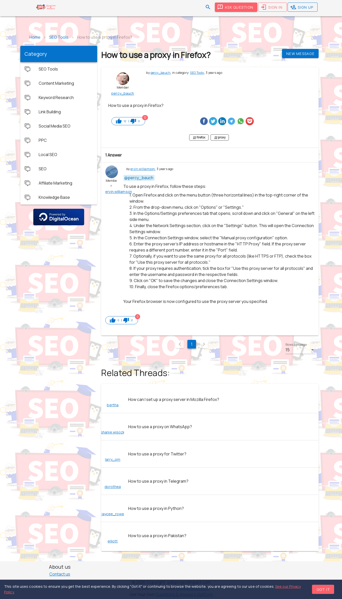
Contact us (59, 574)
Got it (323, 589)
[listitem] (210, 399)
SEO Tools (197, 73)
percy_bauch (160, 73)
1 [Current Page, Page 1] (191, 344)
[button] (301, 350)
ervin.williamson (142, 169)
